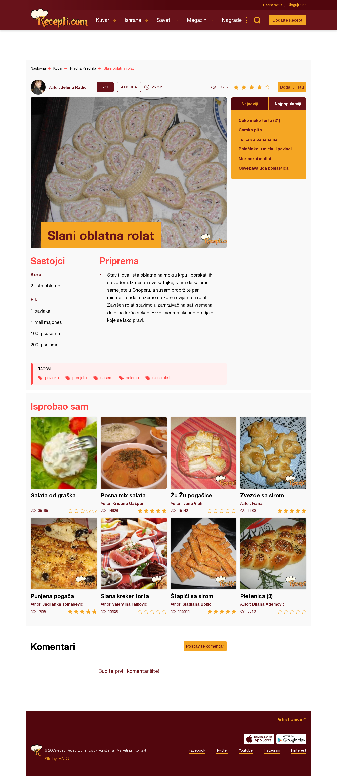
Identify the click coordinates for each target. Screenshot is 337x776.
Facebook (197, 750)
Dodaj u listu (292, 87)
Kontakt (140, 750)
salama (132, 377)
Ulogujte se (297, 5)
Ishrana (133, 20)
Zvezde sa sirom (273, 465)
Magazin (196, 20)
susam (106, 377)
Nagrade (232, 20)
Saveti (164, 20)
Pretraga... (256, 20)
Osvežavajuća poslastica (264, 168)
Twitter (222, 750)
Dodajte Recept (288, 20)
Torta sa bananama (258, 139)
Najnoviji (250, 103)
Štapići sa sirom (204, 566)
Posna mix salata (134, 465)
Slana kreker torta (134, 566)
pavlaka (52, 377)
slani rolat (161, 377)
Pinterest (298, 750)
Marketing (124, 750)
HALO (64, 758)
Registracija (272, 5)
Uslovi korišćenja (101, 750)
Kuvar (102, 20)
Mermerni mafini (255, 158)
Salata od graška (64, 465)
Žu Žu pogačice (204, 465)
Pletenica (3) (273, 566)
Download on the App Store (259, 739)
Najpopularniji (288, 103)
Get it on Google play (291, 739)
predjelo (79, 377)
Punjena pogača (64, 566)
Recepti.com (59, 18)
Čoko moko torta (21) (259, 120)
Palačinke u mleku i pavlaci (265, 148)
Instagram (272, 750)
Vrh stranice (290, 719)
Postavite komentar (205, 646)
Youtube (246, 750)
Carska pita (250, 129)
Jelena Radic (74, 87)
